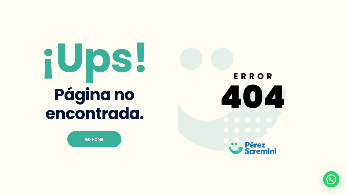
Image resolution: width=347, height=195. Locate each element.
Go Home (94, 139)
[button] (331, 179)
